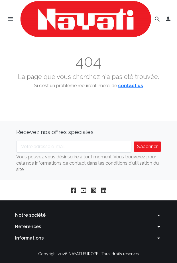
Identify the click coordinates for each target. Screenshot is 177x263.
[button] (168, 19)
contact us (130, 85)
